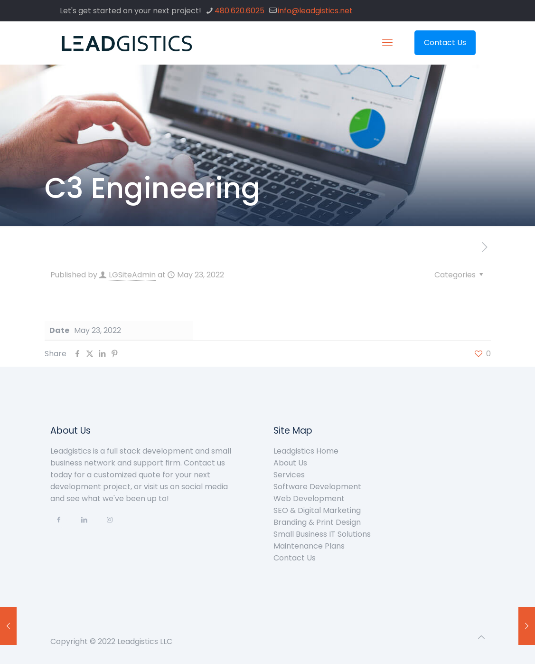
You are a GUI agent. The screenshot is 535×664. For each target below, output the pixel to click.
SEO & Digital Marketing (317, 510)
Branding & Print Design (317, 522)
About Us (290, 462)
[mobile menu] (387, 43)
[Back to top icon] (481, 637)
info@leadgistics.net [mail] (315, 10)
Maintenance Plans (309, 546)
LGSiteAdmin (132, 274)
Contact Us (445, 42)
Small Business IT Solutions (322, 534)
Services (289, 474)
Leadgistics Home (305, 451)
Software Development (317, 486)
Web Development (309, 498)
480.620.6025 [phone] (239, 10)
